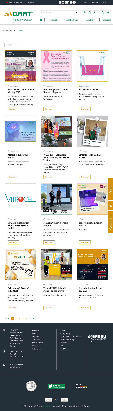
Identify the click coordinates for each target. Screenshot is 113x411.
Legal (62, 345)
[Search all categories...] (56, 12)
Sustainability (36, 349)
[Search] (75, 12)
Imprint (62, 330)
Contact (104, 2)
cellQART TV (37, 336)
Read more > (13, 109)
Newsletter (35, 330)
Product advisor (37, 343)
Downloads (94, 2)
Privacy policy (65, 333)
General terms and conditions (70, 336)
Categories (11, 45)
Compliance (64, 348)
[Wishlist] (89, 12)
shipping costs (47, 406)
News (85, 2)
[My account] (95, 12)
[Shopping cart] (104, 12)
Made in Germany (15, 2)
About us (35, 346)
